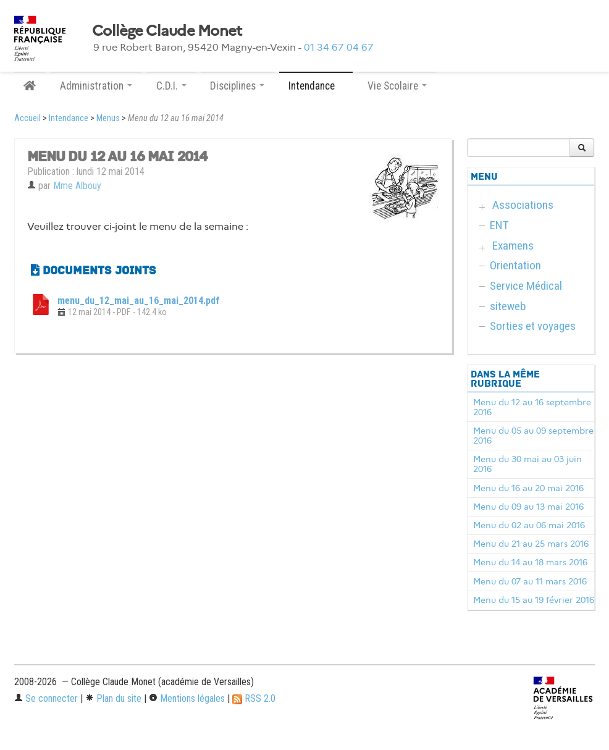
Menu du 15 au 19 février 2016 (533, 599)
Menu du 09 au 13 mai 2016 (528, 506)
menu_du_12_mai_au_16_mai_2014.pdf (138, 300)
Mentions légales (187, 698)
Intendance (68, 118)
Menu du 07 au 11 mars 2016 (530, 581)
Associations (522, 205)
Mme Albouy (77, 186)
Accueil (27, 118)
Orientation (515, 265)
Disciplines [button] (237, 86)
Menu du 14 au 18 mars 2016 (530, 562)
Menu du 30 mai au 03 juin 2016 (527, 463)
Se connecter (46, 698)
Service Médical (526, 286)
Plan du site (113, 698)
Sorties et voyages (533, 326)
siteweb (508, 306)
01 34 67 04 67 (339, 47)
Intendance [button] (315, 86)
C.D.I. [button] (171, 86)
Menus (108, 118)
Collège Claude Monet (167, 31)
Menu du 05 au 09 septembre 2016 (533, 435)
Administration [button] (96, 86)
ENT (499, 225)
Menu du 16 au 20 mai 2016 (528, 488)
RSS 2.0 (253, 698)
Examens (513, 245)
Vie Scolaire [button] (397, 86)
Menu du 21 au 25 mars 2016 (531, 543)
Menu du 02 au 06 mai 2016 (529, 525)
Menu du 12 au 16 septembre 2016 (532, 407)
